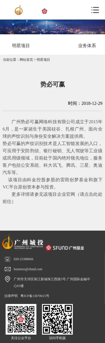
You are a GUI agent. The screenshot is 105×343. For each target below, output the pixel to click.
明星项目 (43, 60)
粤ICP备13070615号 (34, 296)
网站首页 (26, 60)
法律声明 (11, 296)
